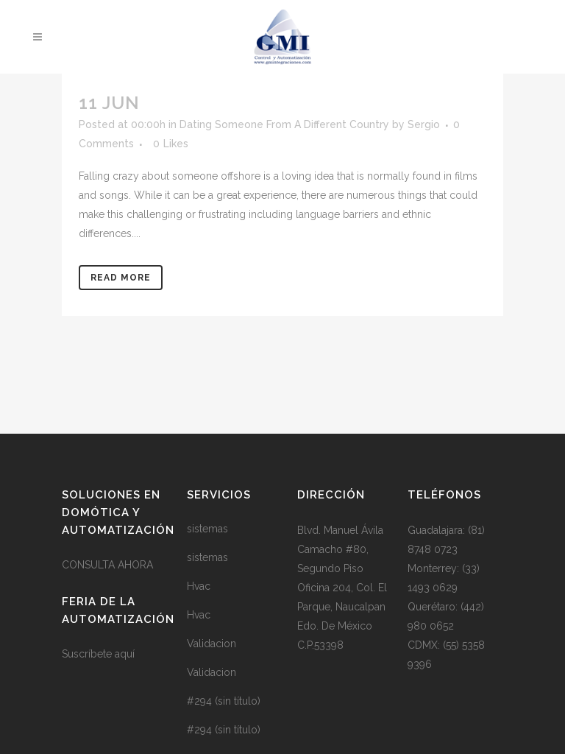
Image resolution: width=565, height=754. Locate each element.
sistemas (207, 529)
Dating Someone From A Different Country (284, 124)
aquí (125, 654)
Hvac (198, 586)
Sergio (424, 124)
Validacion (211, 643)
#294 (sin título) (223, 701)
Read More (120, 277)
